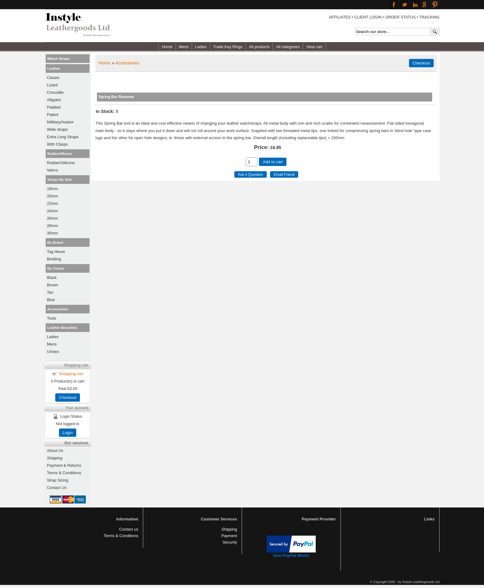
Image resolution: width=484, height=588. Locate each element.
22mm (52, 203)
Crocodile (55, 92)
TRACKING (429, 17)
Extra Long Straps (62, 137)
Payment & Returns (64, 465)
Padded (53, 107)
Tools (51, 318)
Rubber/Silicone (61, 162)
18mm (52, 188)
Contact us (128, 529)
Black (51, 277)
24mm (52, 211)
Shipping (54, 458)
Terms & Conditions (64, 472)
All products (259, 46)
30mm (52, 233)
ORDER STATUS (400, 17)
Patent (52, 114)
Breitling (54, 259)
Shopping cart (71, 373)
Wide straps (57, 129)
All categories (288, 46)
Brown (52, 285)
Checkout (67, 397)
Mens (184, 46)
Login (68, 432)
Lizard (52, 85)
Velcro (52, 170)
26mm (52, 218)
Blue (51, 299)
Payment (229, 535)
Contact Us (56, 487)
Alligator (54, 99)
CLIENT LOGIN (368, 17)
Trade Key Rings (228, 46)
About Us (55, 450)
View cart (314, 46)
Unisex (53, 351)
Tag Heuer (56, 251)
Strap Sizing (57, 480)
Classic (53, 77)
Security (230, 542)
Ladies (201, 46)
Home (167, 46)
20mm (52, 196)
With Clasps (57, 144)
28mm (52, 225)
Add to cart (272, 161)
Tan (50, 292)
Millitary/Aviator (60, 122)
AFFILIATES (340, 17)
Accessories (127, 62)
